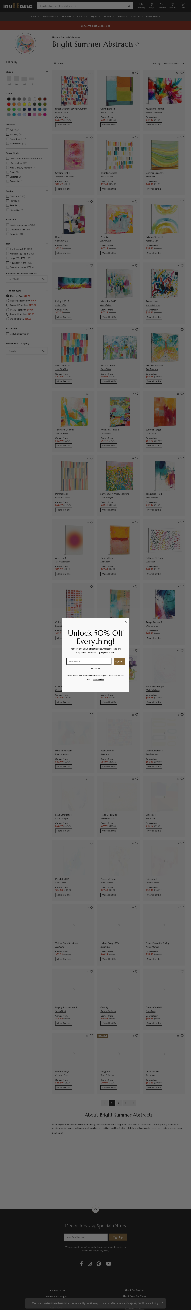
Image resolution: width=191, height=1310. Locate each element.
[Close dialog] (126, 622)
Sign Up (119, 661)
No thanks (95, 668)
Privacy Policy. (98, 679)
